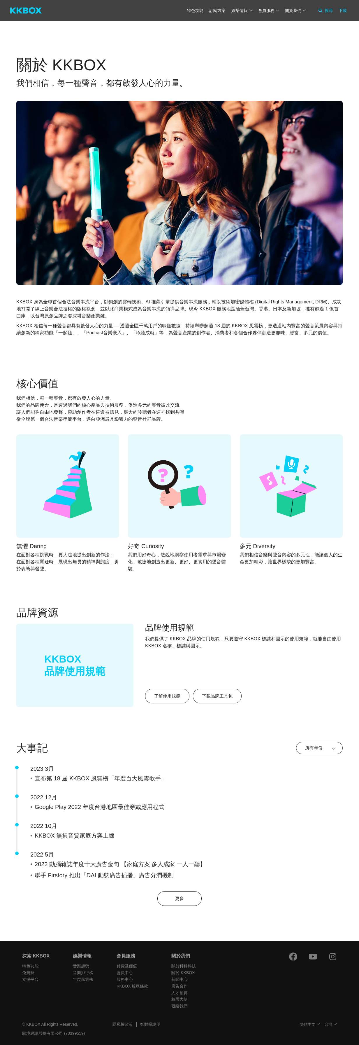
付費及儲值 (127, 966)
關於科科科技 (183, 966)
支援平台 (30, 979)
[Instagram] (333, 957)
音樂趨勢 (81, 966)
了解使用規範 (167, 695)
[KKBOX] (25, 10)
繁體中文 (307, 1024)
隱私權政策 (122, 1024)
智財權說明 (150, 1024)
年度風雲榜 (83, 979)
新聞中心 (179, 979)
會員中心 (125, 972)
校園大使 (179, 999)
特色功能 (195, 10)
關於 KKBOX (183, 972)
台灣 (328, 1024)
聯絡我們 (179, 1006)
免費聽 (28, 972)
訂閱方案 (217, 10)
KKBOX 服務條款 (132, 986)
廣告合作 (179, 986)
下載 (343, 10)
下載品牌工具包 (217, 695)
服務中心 (125, 979)
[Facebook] (293, 957)
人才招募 (179, 992)
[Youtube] (313, 957)
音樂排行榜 (83, 972)
